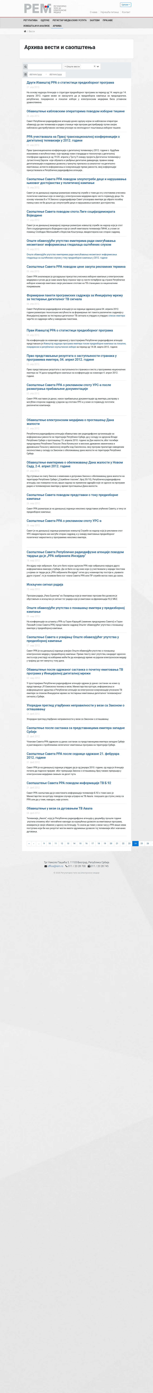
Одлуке (45, 20)
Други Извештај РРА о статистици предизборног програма (70, 82)
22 (123, 843)
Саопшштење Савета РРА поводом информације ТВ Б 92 (69, 783)
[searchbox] (86, 66)
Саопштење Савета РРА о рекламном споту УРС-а (64, 521)
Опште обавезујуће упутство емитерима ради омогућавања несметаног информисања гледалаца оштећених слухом (71, 242)
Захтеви (95, 20)
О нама (93, 12)
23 (129, 843)
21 (117, 843)
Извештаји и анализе (37, 26)
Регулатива (31, 20)
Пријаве (108, 20)
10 (50, 843)
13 (68, 843)
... (39, 843)
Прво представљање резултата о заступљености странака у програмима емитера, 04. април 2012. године (72, 357)
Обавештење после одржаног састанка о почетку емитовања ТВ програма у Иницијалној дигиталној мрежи (75, 671)
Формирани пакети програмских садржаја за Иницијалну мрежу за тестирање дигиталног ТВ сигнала (75, 297)
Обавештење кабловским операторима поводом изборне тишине (76, 111)
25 (142, 843)
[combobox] (81, 66)
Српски (125, 5)
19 (105, 843)
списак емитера (116, 315)
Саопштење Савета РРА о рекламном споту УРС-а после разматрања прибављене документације (69, 387)
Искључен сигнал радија (45, 584)
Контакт (126, 12)
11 (56, 843)
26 (148, 843)
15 (80, 843)
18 (99, 843)
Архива (57, 26)
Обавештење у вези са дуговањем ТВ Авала (59, 808)
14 (74, 843)
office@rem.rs (55, 866)
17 (92, 843)
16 (86, 843)
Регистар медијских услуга (70, 20)
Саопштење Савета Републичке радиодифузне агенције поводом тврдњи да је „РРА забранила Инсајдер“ (75, 554)
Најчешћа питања (110, 12)
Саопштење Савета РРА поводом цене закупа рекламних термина (76, 267)
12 (62, 843)
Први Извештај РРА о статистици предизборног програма (70, 330)
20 (111, 843)
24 (135, 843)
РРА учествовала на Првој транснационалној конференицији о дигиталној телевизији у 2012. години (73, 138)
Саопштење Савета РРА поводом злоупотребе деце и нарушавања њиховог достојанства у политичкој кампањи (76, 181)
